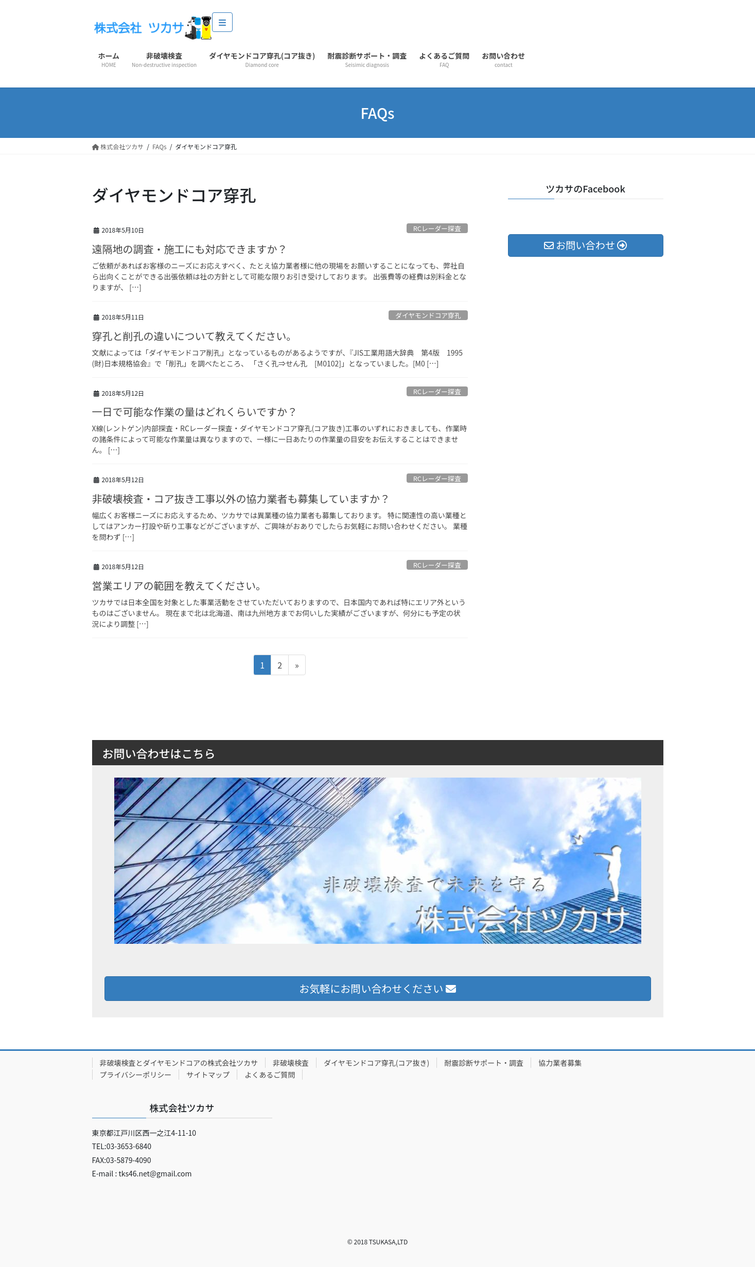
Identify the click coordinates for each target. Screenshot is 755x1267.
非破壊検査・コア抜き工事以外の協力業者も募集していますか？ (241, 498)
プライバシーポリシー (136, 1074)
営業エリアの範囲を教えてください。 (179, 585)
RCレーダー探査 (437, 228)
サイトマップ (208, 1074)
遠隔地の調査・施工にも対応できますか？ (190, 248)
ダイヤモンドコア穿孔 (428, 315)
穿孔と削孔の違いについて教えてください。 (194, 335)
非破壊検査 (291, 1063)
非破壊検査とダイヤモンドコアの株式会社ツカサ (179, 1063)
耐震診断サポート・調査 (483, 1063)
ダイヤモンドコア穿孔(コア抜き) (376, 1063)
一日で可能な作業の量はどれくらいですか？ (194, 411)
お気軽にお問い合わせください (377, 988)
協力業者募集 (560, 1063)
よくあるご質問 (269, 1074)
